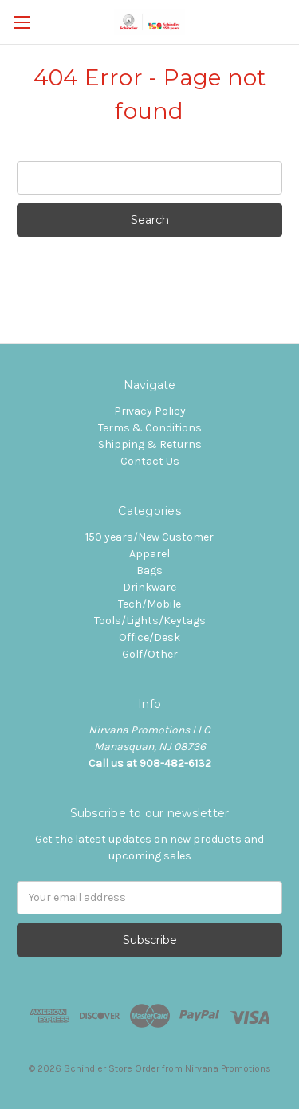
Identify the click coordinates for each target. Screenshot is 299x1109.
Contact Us (149, 461)
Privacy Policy (150, 411)
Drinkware (149, 587)
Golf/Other (150, 654)
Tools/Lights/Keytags (150, 620)
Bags (149, 570)
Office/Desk (149, 637)
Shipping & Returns (150, 444)
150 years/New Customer (149, 537)
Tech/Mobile (149, 604)
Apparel (149, 553)
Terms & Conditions (150, 428)
